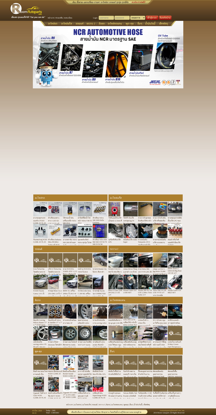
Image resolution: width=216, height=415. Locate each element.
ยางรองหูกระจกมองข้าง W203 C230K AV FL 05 (39, 220)
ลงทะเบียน (68, 18)
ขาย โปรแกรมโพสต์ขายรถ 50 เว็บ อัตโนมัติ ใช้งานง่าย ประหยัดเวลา (39, 274)
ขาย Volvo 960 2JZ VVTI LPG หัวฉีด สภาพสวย (145, 272)
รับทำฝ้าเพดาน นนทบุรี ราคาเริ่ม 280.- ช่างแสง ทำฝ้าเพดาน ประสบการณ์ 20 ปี (130, 377)
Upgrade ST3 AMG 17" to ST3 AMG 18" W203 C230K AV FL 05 (70, 396)
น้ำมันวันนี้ (138, 405)
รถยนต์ (38, 249)
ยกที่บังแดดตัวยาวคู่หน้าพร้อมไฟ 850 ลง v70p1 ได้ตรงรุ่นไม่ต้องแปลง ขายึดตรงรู (174, 326)
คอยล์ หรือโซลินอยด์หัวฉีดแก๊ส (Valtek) (174, 242)
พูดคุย (126, 405)
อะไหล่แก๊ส (116, 198)
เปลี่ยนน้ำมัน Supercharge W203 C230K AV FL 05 (99, 395)
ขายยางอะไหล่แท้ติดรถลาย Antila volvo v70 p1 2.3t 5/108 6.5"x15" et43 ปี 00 (70, 347)
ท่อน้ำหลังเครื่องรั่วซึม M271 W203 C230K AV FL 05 (55, 395)
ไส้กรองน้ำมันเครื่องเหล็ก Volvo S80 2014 (69, 220)
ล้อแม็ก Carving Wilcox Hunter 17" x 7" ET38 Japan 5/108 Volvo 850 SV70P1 (40, 324)
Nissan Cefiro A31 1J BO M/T (130, 291)
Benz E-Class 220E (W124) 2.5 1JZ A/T (115, 292)
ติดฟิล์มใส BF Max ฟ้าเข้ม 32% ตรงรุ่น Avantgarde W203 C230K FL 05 (99, 376)
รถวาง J (114, 249)
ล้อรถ (38, 300)
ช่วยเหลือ (59, 18)
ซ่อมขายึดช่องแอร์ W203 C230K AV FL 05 (55, 373)
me (183, 410)
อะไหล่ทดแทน (117, 300)
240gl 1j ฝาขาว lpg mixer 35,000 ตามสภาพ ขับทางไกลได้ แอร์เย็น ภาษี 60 (160, 274)
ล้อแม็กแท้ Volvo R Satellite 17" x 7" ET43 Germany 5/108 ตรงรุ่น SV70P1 (55, 325)
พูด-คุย (38, 351)
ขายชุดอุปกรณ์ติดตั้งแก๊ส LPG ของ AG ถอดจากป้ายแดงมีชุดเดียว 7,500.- (175, 223)
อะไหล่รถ (40, 198)
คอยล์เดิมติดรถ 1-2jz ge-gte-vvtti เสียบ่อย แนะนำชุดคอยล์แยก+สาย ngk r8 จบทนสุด (115, 326)
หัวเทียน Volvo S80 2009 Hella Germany (98, 220)
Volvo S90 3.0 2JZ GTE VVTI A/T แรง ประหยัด (159, 292)
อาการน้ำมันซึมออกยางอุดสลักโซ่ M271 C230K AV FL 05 (85, 375)
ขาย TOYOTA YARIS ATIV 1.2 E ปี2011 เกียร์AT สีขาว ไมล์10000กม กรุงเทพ (70, 274)
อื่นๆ (112, 351)
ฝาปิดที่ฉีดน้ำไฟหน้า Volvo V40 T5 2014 (85, 220)
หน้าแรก (51, 18)
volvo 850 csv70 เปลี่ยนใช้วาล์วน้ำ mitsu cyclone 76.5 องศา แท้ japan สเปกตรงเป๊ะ (130, 325)
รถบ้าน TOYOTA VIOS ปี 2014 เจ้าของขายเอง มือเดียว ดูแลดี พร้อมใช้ (84, 274)
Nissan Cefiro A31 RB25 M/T (174, 291)
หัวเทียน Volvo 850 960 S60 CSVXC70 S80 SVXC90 (100, 242)
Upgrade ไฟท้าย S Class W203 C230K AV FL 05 (40, 395)
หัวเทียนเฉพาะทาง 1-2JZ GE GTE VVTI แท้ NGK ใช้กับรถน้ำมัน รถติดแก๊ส (54, 223)
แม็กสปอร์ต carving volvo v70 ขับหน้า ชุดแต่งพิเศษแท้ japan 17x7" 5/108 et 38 (39, 347)
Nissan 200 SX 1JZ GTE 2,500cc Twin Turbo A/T (145, 292)
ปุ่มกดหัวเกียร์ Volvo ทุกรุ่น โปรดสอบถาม (85, 242)
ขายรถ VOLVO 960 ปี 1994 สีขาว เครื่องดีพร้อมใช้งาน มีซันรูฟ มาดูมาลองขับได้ (115, 274)
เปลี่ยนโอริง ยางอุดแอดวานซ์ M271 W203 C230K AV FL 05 (84, 397)
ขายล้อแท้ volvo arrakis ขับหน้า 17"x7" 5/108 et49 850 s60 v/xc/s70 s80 (99, 347)
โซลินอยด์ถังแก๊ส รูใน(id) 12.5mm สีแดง (115, 221)
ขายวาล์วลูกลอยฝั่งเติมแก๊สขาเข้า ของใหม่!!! (145, 221)
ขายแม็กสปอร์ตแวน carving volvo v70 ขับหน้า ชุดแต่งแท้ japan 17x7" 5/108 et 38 (99, 325)
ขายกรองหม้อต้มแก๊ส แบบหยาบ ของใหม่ (159, 242)
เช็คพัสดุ (146, 405)
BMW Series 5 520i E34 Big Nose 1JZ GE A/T (175, 271)
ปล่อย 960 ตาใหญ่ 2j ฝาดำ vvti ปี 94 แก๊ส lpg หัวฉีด (130, 272)
